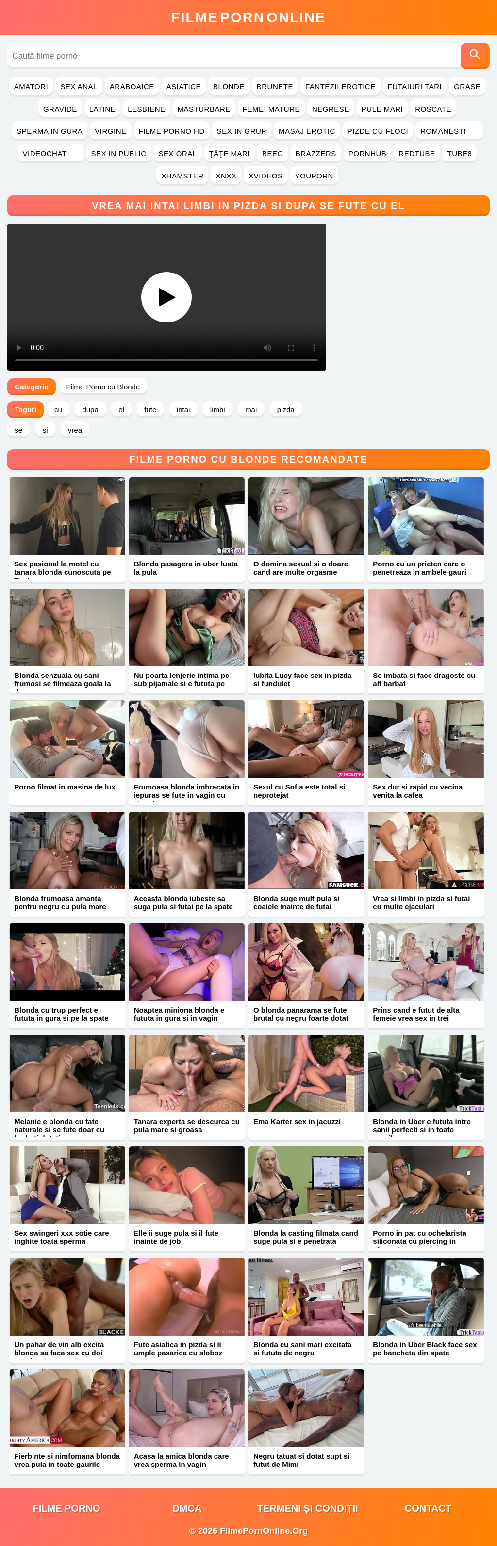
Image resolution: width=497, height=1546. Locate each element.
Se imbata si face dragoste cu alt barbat (424, 679)
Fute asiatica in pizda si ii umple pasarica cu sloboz (178, 1348)
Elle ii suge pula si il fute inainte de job (176, 1237)
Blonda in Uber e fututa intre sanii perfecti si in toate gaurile (422, 1129)
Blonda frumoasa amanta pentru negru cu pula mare (60, 902)
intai (183, 409)
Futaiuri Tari (415, 86)
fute (150, 409)
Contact (428, 1508)
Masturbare (204, 109)
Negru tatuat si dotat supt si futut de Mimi (301, 1460)
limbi (217, 409)
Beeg (272, 153)
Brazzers (316, 153)
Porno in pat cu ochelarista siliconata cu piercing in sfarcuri (419, 1241)
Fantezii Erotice (340, 86)
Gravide (60, 109)
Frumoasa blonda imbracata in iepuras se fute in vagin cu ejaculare (187, 795)
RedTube (416, 153)
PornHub (367, 153)
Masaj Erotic (307, 131)
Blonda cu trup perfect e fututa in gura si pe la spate (61, 1014)
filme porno (66, 1508)
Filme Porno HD (172, 131)
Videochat (51, 153)
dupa (90, 409)
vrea (75, 430)
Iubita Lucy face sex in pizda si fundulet (302, 679)
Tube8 (459, 153)
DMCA (186, 1508)
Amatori (31, 86)
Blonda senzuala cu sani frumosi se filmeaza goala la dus (62, 683)
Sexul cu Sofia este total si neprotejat (299, 791)
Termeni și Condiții (307, 1508)
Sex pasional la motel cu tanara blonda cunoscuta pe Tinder (62, 572)
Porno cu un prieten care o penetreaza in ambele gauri (419, 568)
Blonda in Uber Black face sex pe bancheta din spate (425, 1348)
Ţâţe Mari (229, 153)
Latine (102, 109)
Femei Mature (271, 109)
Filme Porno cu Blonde (103, 387)
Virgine (110, 131)
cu (58, 409)
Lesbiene (146, 109)
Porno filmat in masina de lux (64, 787)
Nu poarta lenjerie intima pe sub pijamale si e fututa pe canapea (182, 683)
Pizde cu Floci (378, 131)
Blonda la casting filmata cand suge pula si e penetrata (305, 1237)
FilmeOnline (248, 17)
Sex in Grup (241, 131)
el (121, 409)
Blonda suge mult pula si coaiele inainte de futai (296, 902)
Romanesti (449, 131)
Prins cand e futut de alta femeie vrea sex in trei (416, 1014)
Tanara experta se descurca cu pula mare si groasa (187, 1125)
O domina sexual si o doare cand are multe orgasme (300, 568)
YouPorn (314, 176)
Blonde (229, 86)
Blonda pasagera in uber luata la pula (186, 568)
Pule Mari (382, 109)
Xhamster (182, 176)
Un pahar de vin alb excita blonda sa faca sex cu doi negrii (59, 1352)
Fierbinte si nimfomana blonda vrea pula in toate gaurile (67, 1460)
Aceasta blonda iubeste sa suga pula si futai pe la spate (183, 902)
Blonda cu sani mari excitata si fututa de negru (302, 1348)
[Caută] (475, 56)
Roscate (433, 109)
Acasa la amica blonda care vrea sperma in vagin (181, 1460)
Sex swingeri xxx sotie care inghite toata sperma (61, 1237)
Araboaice (132, 86)
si (45, 430)
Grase (467, 86)
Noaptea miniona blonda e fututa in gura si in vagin (179, 1014)
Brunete (275, 86)
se (18, 430)
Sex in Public (119, 153)
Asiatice (183, 86)
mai (251, 409)
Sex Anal (79, 86)
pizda (286, 409)
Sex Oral (178, 153)
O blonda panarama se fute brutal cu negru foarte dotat (300, 1014)
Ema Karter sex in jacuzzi (297, 1121)
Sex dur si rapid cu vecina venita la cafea (418, 791)
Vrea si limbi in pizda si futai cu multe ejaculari (421, 902)
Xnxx (225, 176)
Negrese (330, 109)
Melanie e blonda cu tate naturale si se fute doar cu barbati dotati (59, 1129)
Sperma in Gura (50, 131)
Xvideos (265, 176)
